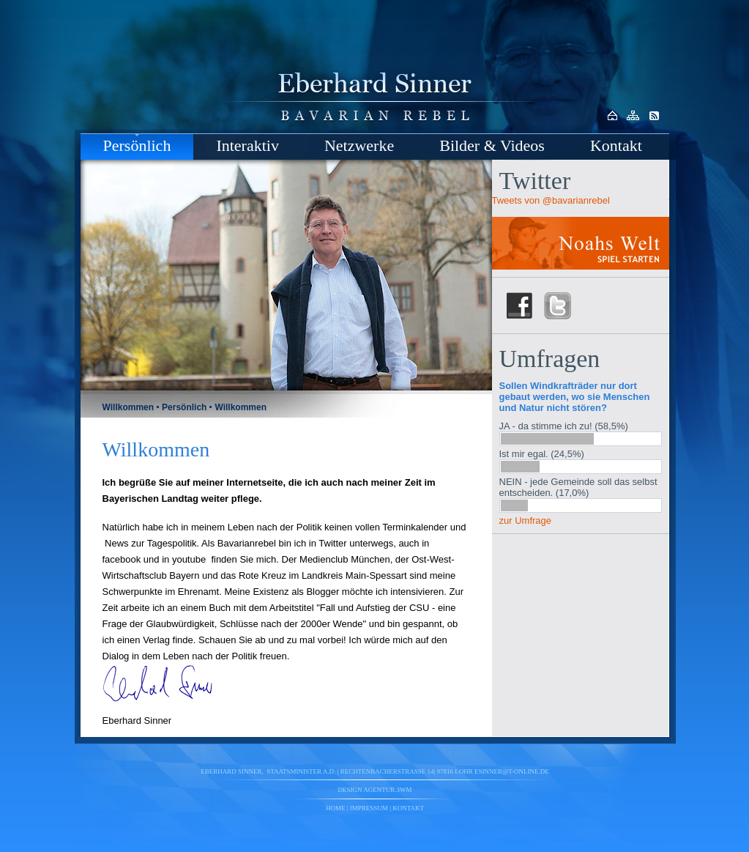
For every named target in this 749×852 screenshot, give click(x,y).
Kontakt (616, 145)
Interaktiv (247, 145)
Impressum (369, 808)
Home (336, 808)
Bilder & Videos (492, 145)
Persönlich (137, 145)
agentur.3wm (387, 789)
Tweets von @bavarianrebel (551, 200)
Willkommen (128, 407)
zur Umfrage (525, 520)
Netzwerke (359, 145)
